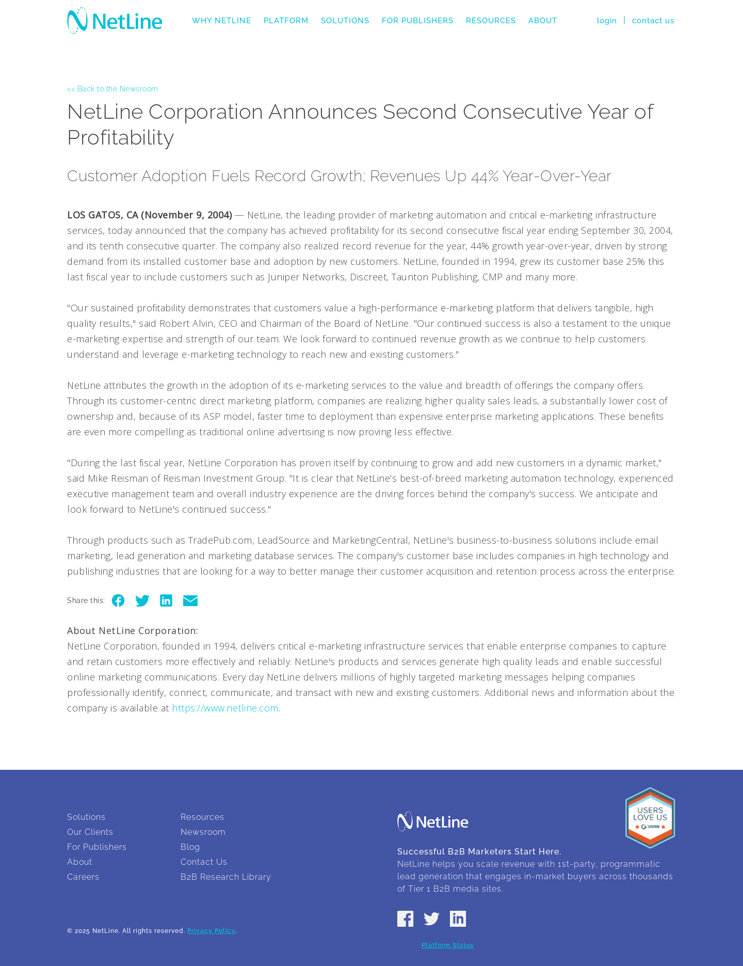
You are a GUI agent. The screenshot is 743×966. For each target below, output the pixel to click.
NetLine (115, 20)
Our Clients (90, 832)
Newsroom (203, 832)
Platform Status (448, 945)
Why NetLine (221, 20)
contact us (653, 20)
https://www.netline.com (225, 708)
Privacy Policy (211, 931)
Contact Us (204, 862)
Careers (83, 877)
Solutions (345, 20)
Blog (190, 847)
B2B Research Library (226, 877)
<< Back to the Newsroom (112, 89)
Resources (491, 20)
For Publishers (418, 20)
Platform (286, 20)
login (607, 20)
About (542, 20)
